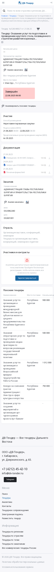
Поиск (5, 494)
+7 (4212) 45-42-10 (14, 469)
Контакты (6, 506)
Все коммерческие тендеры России (19, 548)
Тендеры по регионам (12, 532)
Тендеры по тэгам (10, 540)
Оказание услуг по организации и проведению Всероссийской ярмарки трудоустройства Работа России (12, 372)
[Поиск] (4, 11)
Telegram (10, 480)
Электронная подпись (12, 514)
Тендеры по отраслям (12, 536)
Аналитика (7, 502)
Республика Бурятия (25, 83)
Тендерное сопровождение (15, 510)
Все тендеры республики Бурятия (19, 76)
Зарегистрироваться (27, 278)
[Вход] (51, 2)
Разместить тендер (11, 518)
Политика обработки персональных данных (23, 562)
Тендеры (6, 498)
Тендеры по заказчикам (13, 544)
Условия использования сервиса (17, 567)
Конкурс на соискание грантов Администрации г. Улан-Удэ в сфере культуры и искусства (13, 392)
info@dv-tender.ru (13, 473)
